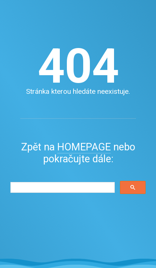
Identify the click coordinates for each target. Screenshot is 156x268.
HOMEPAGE (84, 147)
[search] (62, 187)
